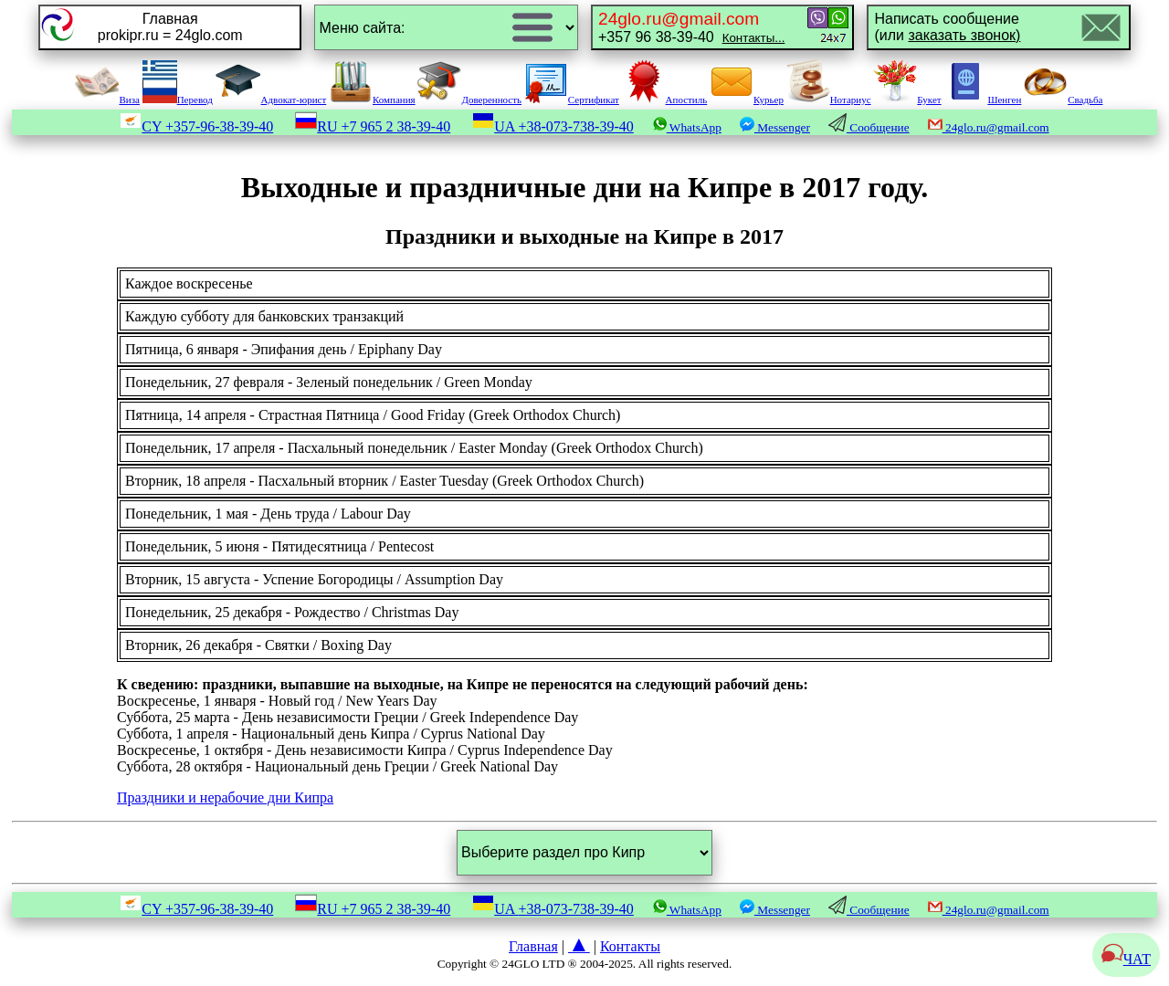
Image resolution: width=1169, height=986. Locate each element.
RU (372, 126)
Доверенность (469, 99)
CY (196, 126)
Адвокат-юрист (271, 99)
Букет (907, 99)
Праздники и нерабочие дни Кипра (225, 797)
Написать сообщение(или (947, 27)
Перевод (177, 99)
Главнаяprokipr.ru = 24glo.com (170, 27)
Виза (107, 99)
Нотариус (828, 99)
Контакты (630, 946)
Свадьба (1063, 99)
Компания (372, 99)
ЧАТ (1126, 959)
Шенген (982, 99)
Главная (533, 946)
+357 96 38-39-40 (691, 27)
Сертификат (571, 99)
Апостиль (665, 99)
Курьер (747, 99)
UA (553, 126)
